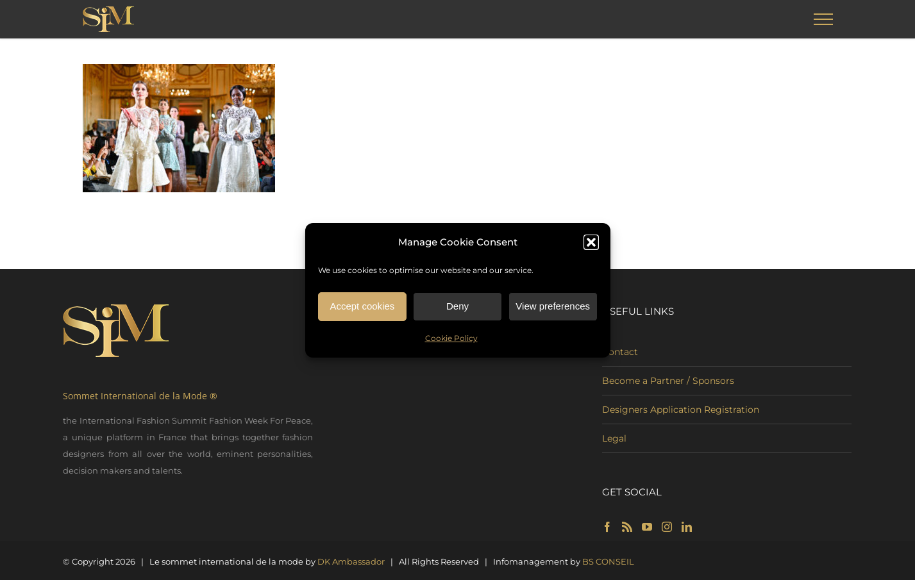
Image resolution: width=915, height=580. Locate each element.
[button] (591, 242)
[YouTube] (647, 527)
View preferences (553, 306)
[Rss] (627, 527)
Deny (457, 306)
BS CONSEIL (608, 561)
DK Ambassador (351, 561)
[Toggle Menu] (823, 19)
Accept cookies (362, 306)
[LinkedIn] (687, 527)
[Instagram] (667, 527)
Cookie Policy (451, 339)
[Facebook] (607, 527)
